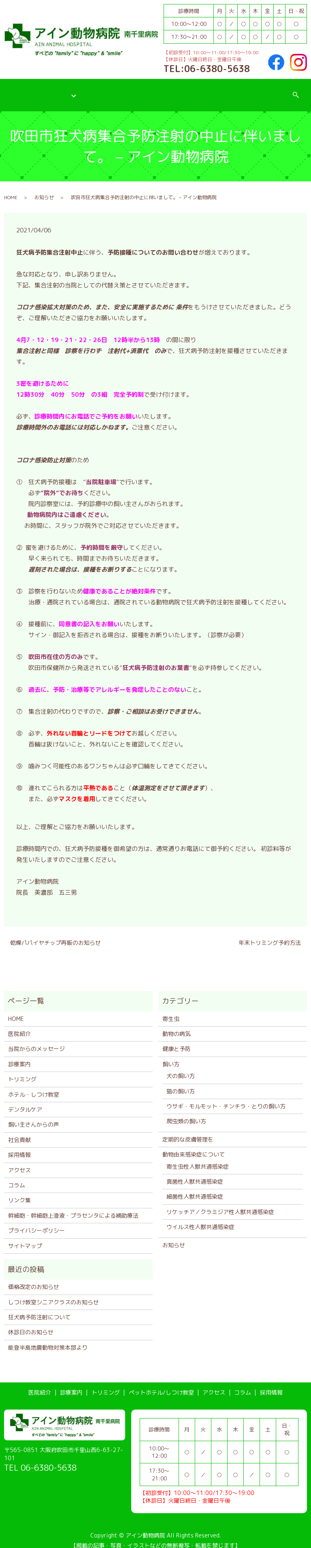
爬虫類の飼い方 (186, 1113)
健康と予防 (176, 1040)
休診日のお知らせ (30, 1324)
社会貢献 (19, 1131)
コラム (242, 90)
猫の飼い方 (180, 1083)
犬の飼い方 (180, 1068)
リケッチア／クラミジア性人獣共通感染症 (220, 1203)
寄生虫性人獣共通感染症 (197, 1158)
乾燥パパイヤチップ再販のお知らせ (55, 934)
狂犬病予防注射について (39, 1309)
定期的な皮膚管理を (187, 1131)
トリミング (95, 90)
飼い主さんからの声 (33, 1116)
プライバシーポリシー (36, 1222)
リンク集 (19, 1192)
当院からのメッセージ (36, 1040)
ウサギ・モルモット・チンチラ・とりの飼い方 (225, 1098)
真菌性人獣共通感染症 (194, 1173)
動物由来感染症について (193, 1146)
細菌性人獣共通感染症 (194, 1188)
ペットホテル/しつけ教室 (153, 90)
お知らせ (44, 189)
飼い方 (170, 1055)
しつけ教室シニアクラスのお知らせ (53, 1293)
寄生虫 (170, 1010)
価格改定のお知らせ (33, 1278)
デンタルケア (25, 1101)
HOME (10, 189)
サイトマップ (25, 1237)
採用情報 (274, 90)
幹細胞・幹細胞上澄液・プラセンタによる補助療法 (73, 1207)
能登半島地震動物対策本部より (47, 1339)
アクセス (208, 90)
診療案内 (57, 90)
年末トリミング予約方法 (270, 934)
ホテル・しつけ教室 (33, 1086)
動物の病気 (176, 1025)
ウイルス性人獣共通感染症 (200, 1219)
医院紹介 (21, 90)
